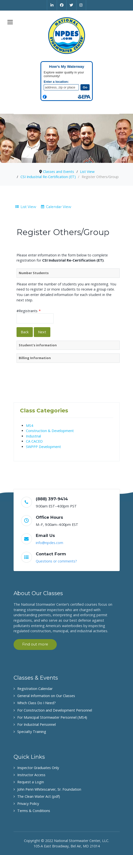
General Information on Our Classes (46, 695)
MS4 (29, 425)
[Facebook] (62, 5)
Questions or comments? (56, 561)
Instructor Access (31, 774)
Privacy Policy (28, 803)
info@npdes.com (49, 542)
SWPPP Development (43, 446)
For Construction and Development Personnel (54, 710)
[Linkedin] (52, 5)
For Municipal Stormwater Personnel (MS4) (52, 717)
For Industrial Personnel (36, 724)
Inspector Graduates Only (38, 767)
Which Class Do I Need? (36, 703)
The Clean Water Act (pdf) (38, 796)
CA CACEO (34, 441)
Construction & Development (50, 430)
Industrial (33, 436)
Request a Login (30, 782)
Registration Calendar (35, 688)
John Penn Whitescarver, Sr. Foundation (49, 789)
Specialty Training (31, 731)
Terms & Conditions (33, 810)
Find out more (35, 644)
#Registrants (29, 310)
